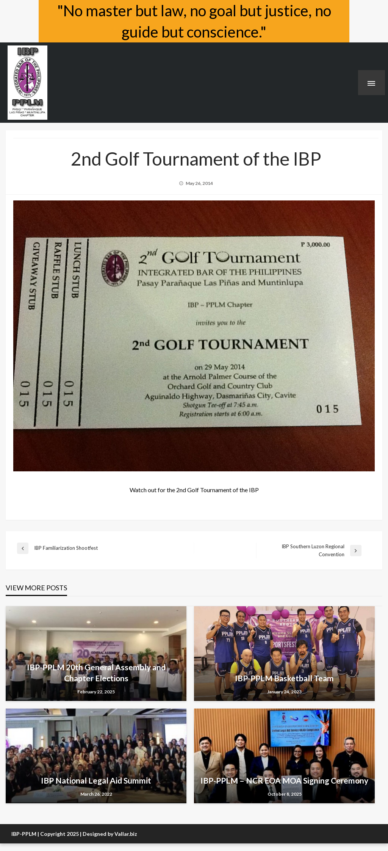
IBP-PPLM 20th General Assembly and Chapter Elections (96, 672)
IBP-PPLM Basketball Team (284, 678)
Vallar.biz (125, 834)
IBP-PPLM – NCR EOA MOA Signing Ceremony (284, 780)
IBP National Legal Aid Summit (96, 780)
